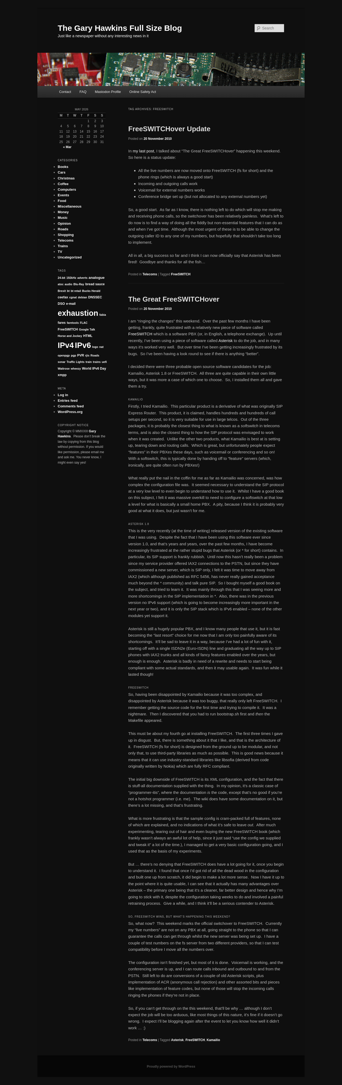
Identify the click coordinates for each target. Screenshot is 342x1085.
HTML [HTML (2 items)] (87, 336)
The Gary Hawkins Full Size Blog (120, 28)
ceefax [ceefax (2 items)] (63, 297)
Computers (67, 189)
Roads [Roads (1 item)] (95, 355)
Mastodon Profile (108, 92)
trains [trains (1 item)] (97, 361)
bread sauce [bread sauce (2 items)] (95, 284)
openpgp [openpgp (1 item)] (64, 355)
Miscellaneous (69, 206)
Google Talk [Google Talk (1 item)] (87, 329)
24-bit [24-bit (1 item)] (61, 277)
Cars (61, 172)
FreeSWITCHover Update (169, 129)
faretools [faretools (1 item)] (73, 322)
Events (63, 195)
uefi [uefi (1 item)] (104, 361)
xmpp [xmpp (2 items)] (62, 375)
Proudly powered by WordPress (171, 1066)
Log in (63, 395)
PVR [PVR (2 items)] (80, 355)
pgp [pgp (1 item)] (73, 355)
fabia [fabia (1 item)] (102, 314)
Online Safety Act (142, 92)
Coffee (63, 184)
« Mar (67, 147)
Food (62, 201)
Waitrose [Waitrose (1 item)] (64, 368)
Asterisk (225, 340)
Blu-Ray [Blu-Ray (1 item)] (78, 284)
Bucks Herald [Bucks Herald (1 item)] (91, 290)
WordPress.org (70, 412)
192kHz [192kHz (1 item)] (71, 277)
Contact (65, 92)
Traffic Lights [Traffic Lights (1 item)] (75, 361)
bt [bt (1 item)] (68, 290)
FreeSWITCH (181, 274)
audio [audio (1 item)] (68, 284)
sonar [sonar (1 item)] (61, 361)
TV (60, 252)
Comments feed (71, 406)
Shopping (66, 235)
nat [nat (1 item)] (101, 346)
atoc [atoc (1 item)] (61, 284)
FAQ (83, 92)
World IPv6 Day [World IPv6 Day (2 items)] (94, 368)
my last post (143, 151)
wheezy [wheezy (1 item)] (76, 368)
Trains (63, 246)
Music (63, 218)
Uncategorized (70, 257)
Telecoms (149, 274)
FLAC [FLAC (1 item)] (83, 322)
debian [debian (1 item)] (82, 297)
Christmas (66, 178)
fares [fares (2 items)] (62, 323)
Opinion (64, 223)
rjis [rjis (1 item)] (87, 355)
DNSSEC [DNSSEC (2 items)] (95, 297)
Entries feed (67, 401)
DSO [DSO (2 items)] (61, 304)
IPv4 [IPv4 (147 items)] (66, 345)
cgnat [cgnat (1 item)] (73, 297)
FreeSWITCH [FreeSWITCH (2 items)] (68, 329)
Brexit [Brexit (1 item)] (62, 290)
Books (63, 167)
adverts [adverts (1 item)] (82, 277)
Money (63, 212)
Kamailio (213, 1040)
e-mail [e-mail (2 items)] (71, 304)
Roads (63, 229)
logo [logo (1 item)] (95, 346)
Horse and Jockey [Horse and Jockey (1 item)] (70, 335)
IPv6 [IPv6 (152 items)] (83, 345)
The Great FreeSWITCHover (173, 299)
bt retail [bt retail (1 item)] (76, 290)
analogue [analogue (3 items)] (97, 278)
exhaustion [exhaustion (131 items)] (78, 313)
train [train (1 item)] (89, 361)
